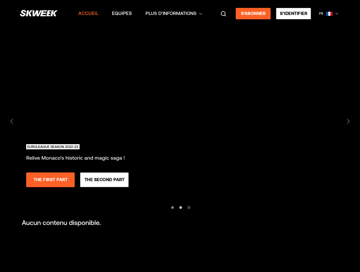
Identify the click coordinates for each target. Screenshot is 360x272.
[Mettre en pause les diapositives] (188, 206)
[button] (328, 14)
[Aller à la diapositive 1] (172, 207)
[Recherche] (223, 13)
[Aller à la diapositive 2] (181, 207)
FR (321, 13)
